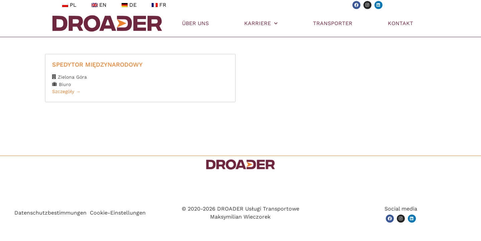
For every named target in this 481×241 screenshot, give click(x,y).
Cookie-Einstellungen (118, 213)
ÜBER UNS (195, 23)
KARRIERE (261, 23)
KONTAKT (400, 23)
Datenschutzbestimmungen (50, 213)
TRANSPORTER (332, 23)
